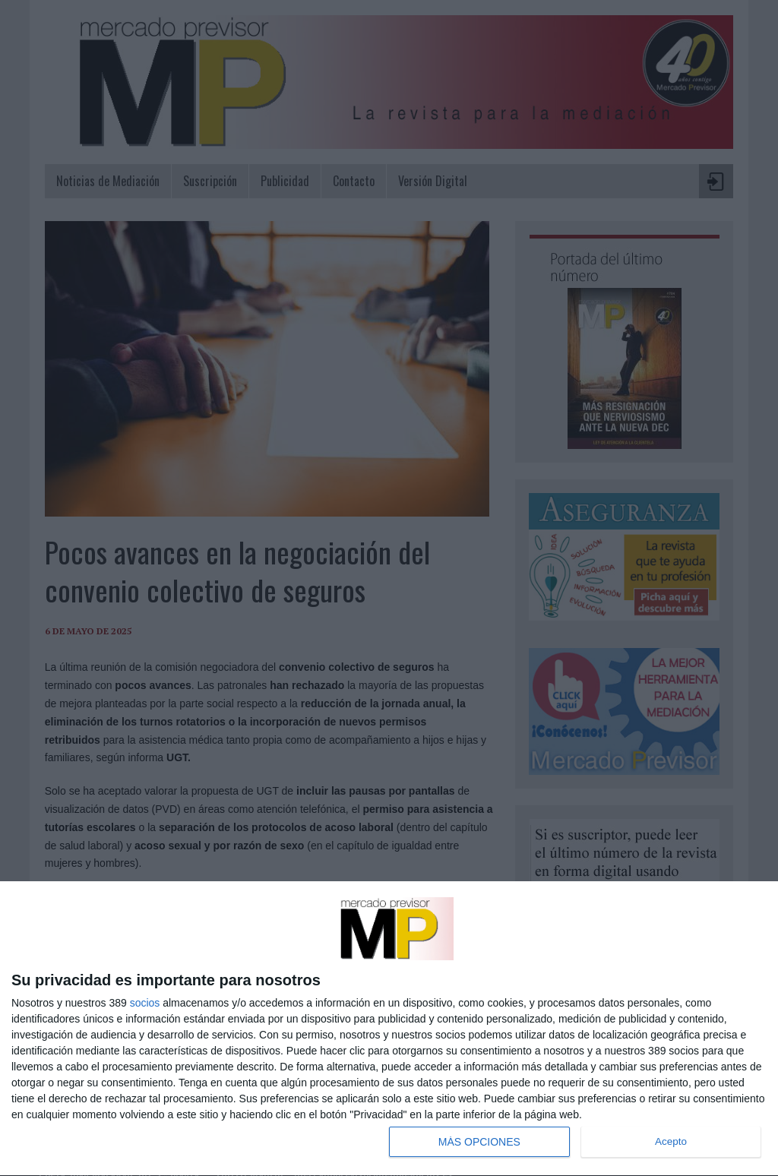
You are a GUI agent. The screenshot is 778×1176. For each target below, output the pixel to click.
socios (145, 1002)
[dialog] (389, 1029)
